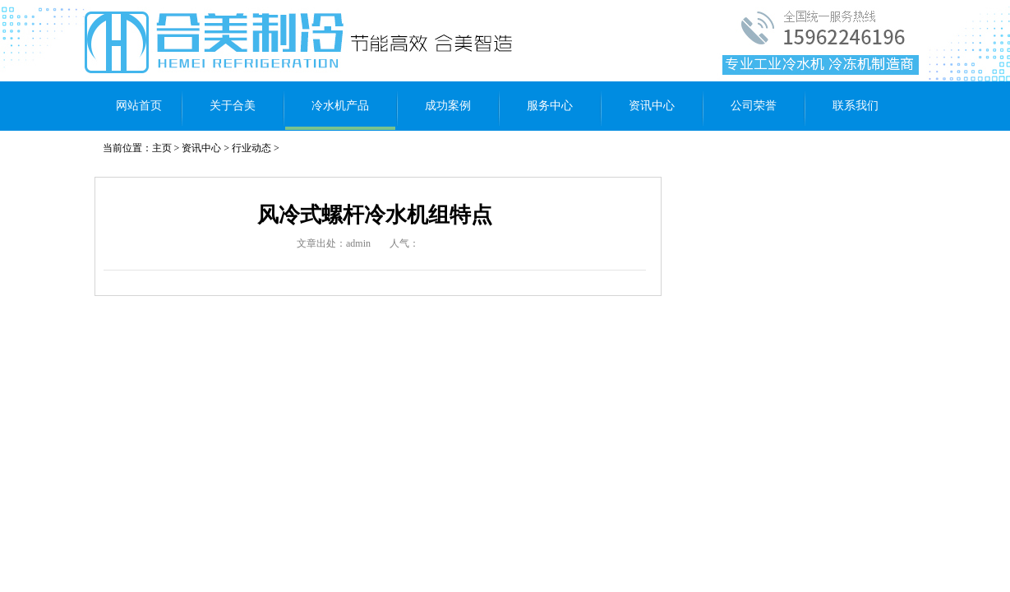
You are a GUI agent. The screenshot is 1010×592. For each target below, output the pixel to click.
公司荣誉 (754, 105)
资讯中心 (652, 105)
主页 (162, 148)
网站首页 (139, 105)
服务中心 (550, 105)
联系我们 (855, 105)
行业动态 (251, 148)
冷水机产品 (340, 105)
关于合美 (233, 105)
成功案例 (448, 105)
